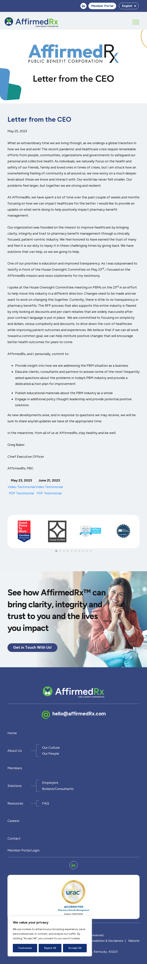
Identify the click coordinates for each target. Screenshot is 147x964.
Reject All (50, 948)
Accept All (74, 948)
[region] (50, 936)
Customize (25, 948)
